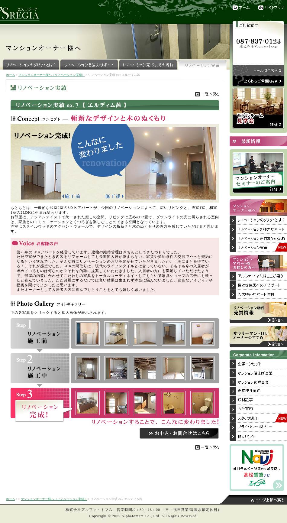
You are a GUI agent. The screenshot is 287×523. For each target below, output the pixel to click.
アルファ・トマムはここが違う (258, 276)
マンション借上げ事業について (258, 373)
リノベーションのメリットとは (258, 220)
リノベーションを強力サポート (89, 64)
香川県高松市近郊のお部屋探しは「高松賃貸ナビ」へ (257, 467)
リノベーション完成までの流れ (148, 64)
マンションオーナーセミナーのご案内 (258, 172)
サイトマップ (272, 8)
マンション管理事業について (258, 382)
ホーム (242, 8)
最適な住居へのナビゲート (258, 285)
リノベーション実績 (202, 64)
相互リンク (258, 436)
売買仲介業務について (258, 391)
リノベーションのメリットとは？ (30, 64)
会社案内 (258, 409)
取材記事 (258, 400)
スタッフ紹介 (258, 418)
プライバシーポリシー (258, 427)
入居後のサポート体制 (258, 294)
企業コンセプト (258, 364)
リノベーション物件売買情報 (258, 312)
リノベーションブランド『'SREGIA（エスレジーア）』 (22, 12)
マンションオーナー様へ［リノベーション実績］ (51, 74)
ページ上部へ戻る (254, 500)
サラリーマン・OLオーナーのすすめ (258, 336)
